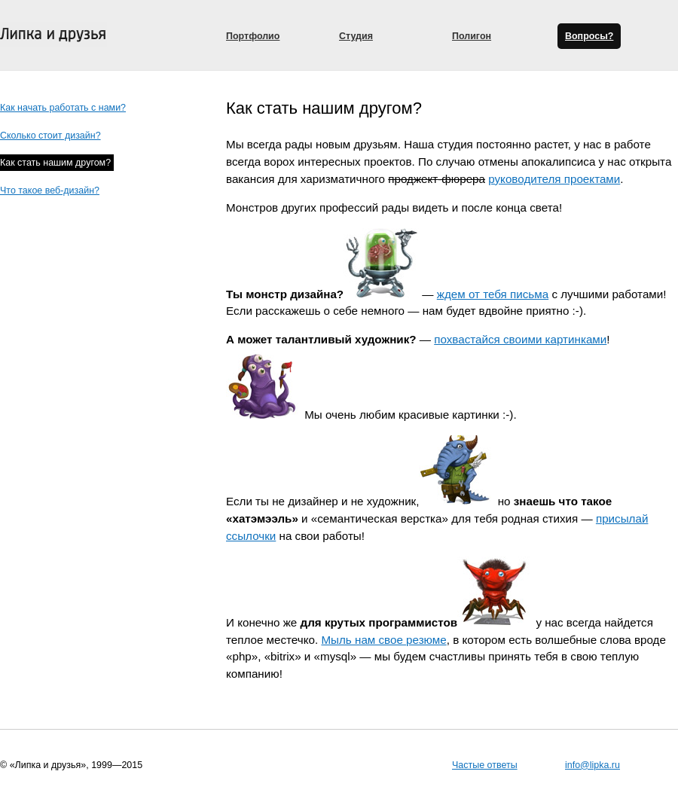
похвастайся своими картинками (520, 339)
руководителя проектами (554, 178)
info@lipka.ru (592, 765)
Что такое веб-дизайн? (49, 190)
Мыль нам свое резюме (383, 639)
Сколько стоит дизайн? (50, 135)
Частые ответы (485, 765)
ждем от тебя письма (492, 294)
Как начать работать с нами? (63, 107)
